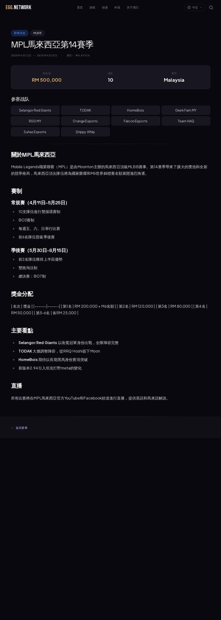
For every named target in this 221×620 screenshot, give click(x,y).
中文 (194, 7)
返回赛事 (19, 428)
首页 (80, 7)
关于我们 (133, 7)
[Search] (211, 7)
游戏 (92, 7)
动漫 (105, 7)
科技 (117, 7)
